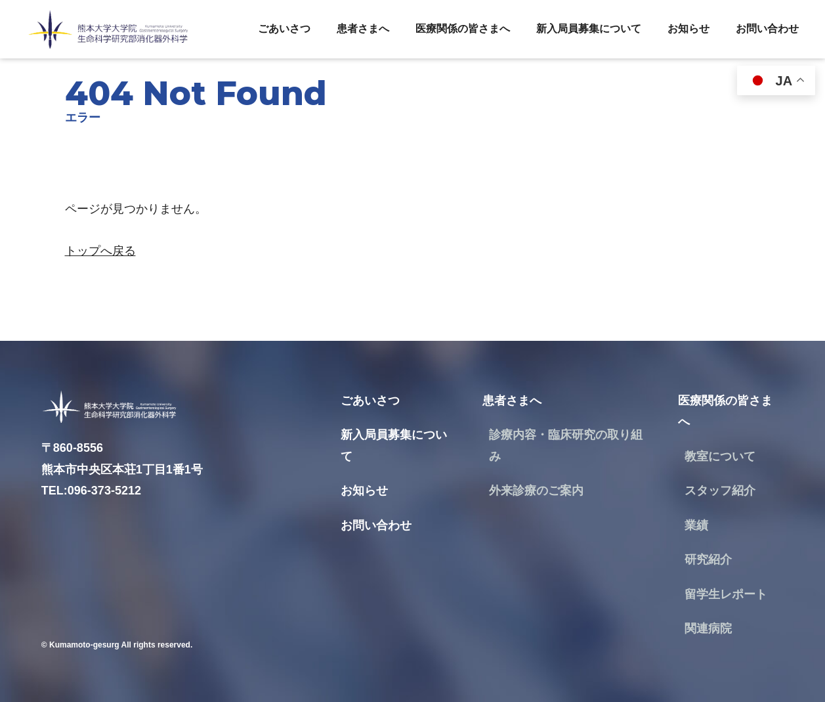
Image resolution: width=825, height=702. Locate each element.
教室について (720, 456)
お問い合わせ (767, 28)
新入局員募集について (588, 28)
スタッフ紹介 (720, 490)
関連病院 (708, 628)
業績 (696, 525)
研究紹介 (708, 559)
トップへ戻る (100, 250)
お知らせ (688, 28)
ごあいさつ (284, 28)
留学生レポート (726, 594)
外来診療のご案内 (536, 490)
